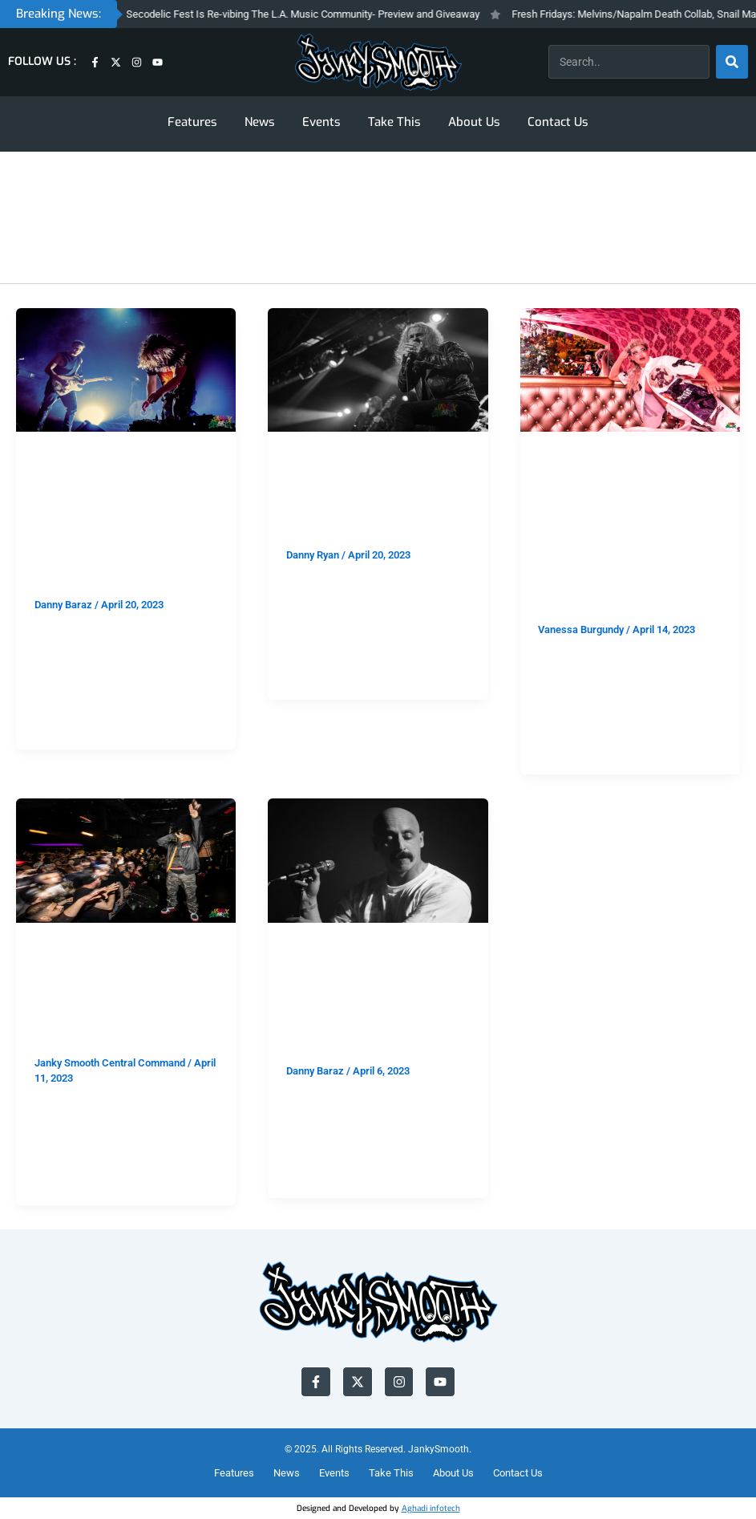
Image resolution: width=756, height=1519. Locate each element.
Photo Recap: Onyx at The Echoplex (117, 1010)
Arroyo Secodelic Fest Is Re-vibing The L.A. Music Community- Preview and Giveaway (303, 14)
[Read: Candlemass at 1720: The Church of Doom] (377, 369)
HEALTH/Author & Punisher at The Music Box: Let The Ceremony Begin (117, 526)
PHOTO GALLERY (140, 949)
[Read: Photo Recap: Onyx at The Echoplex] (126, 859)
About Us (474, 122)
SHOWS (115, 458)
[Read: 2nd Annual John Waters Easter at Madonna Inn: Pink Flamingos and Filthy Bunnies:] (630, 369)
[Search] (732, 62)
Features (192, 122)
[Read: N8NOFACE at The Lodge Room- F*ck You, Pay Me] (377, 859)
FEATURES (61, 458)
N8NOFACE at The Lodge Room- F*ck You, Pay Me (367, 1004)
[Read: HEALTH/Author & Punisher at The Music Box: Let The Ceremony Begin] (126, 369)
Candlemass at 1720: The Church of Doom (376, 501)
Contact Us (558, 122)
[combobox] (629, 62)
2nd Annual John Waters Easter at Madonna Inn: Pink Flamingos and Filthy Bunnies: (619, 539)
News (260, 122)
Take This (394, 122)
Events (321, 122)
